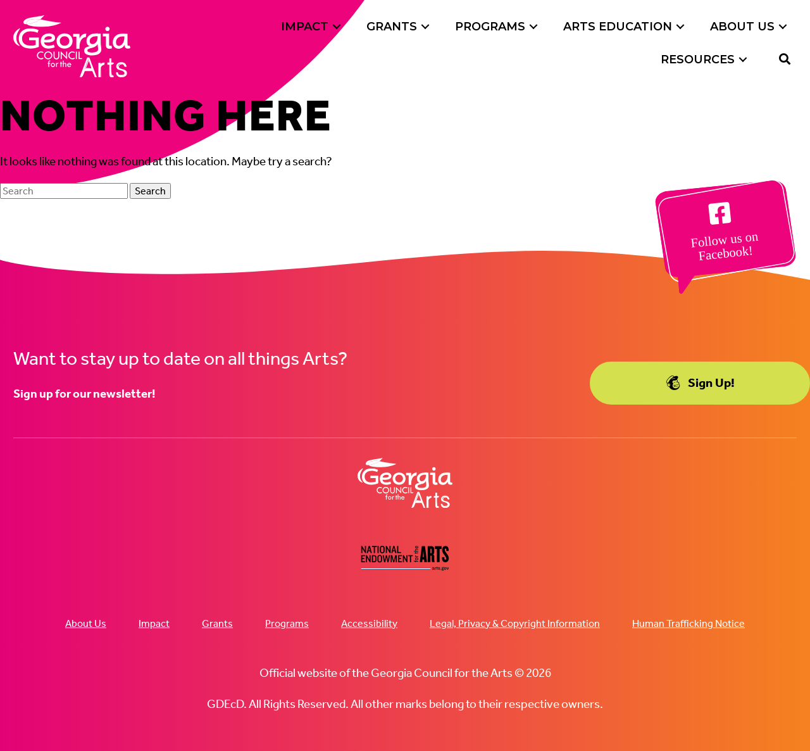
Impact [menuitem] (154, 623)
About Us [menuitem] (85, 623)
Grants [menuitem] (217, 623)
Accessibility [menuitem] (369, 623)
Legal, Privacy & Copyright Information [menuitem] (515, 623)
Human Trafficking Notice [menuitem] (688, 623)
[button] (336, 27)
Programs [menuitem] (287, 623)
